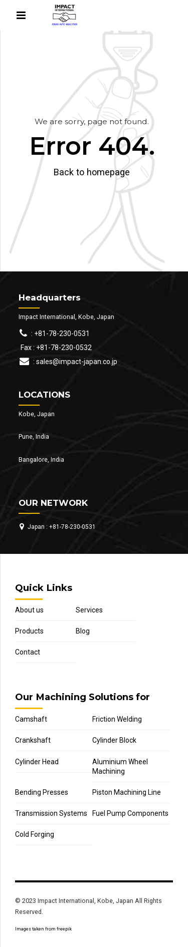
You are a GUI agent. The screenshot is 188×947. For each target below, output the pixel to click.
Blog (83, 631)
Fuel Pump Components (130, 813)
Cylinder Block (114, 740)
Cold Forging (34, 834)
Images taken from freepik (43, 928)
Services (89, 610)
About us (29, 610)
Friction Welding (117, 719)
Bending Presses (41, 792)
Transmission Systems (51, 813)
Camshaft (31, 719)
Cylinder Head (37, 762)
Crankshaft (33, 740)
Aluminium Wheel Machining (120, 766)
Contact (27, 652)
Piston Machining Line (126, 792)
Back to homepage (92, 172)
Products (29, 631)
